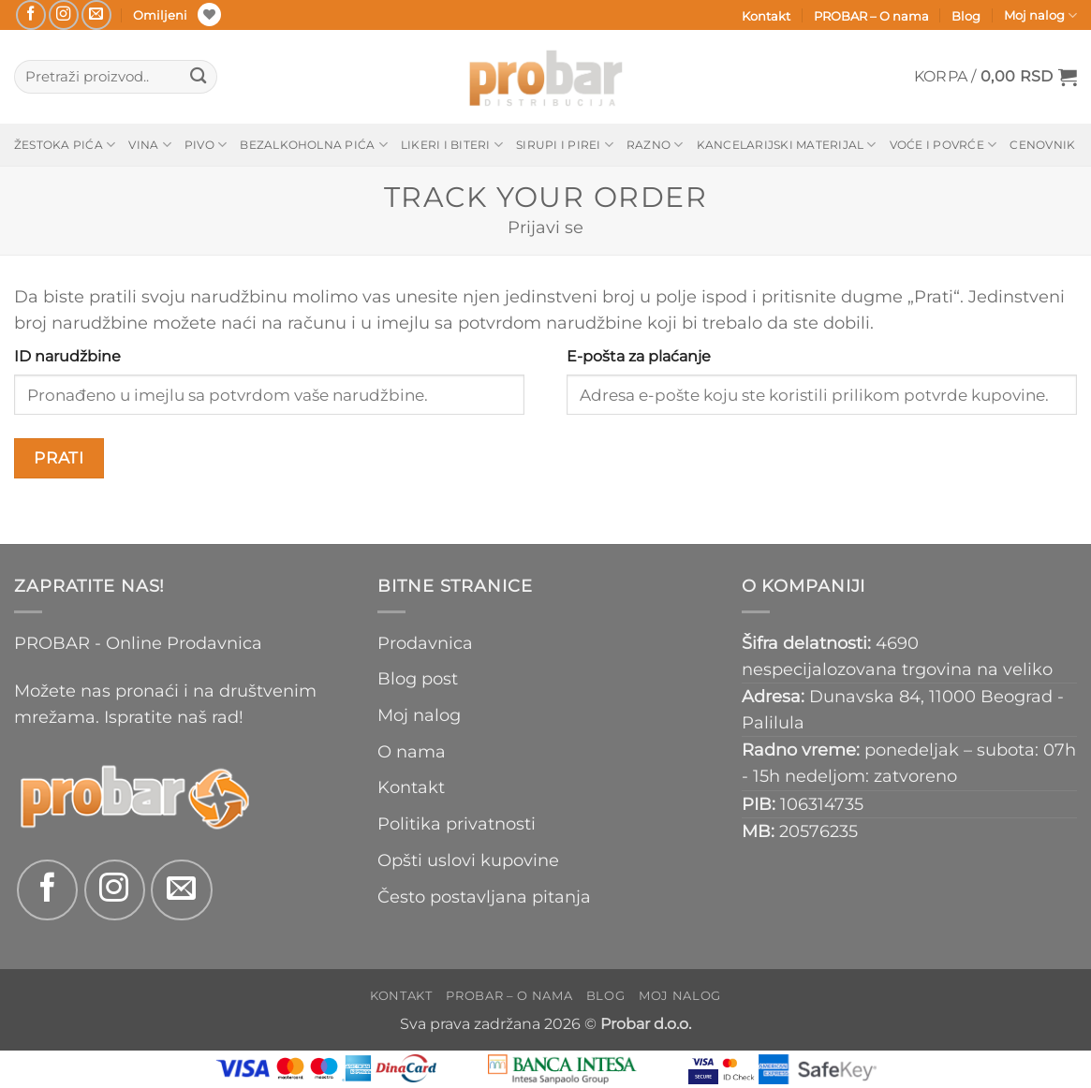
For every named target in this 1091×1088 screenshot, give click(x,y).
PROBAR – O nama (871, 15)
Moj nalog (1040, 15)
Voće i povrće (943, 145)
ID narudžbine (67, 356)
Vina (149, 145)
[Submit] (198, 77)
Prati (58, 457)
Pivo (205, 145)
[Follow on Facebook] (31, 15)
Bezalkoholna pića (314, 145)
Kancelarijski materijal (787, 145)
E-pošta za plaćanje (639, 356)
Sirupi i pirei (564, 145)
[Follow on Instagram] (64, 15)
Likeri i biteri (452, 145)
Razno (655, 145)
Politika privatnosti (456, 823)
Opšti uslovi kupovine (468, 860)
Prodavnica (425, 643)
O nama (411, 751)
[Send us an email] (96, 15)
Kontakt (766, 15)
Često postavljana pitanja (484, 896)
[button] (995, 76)
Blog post (417, 678)
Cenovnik (1042, 145)
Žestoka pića (64, 145)
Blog (965, 15)
